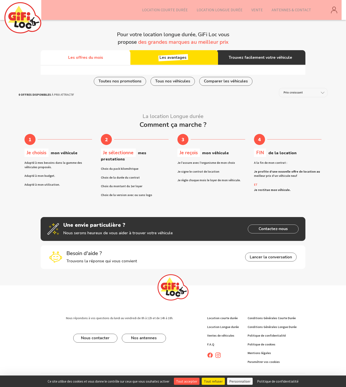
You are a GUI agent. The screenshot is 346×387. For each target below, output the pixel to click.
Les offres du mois (86, 58)
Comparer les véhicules (226, 82)
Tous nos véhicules (172, 82)
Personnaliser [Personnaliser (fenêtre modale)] (239, 381)
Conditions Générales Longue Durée (272, 327)
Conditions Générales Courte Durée (272, 318)
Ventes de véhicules (220, 335)
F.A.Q (210, 344)
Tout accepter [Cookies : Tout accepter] (186, 381)
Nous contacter (95, 338)
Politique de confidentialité (267, 335)
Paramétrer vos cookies (264, 362)
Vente (261, 10)
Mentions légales (259, 353)
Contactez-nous (271, 230)
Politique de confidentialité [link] (278, 381)
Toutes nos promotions (119, 82)
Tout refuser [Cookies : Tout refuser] (213, 381)
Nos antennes (144, 338)
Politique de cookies (261, 344)
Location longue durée (226, 10)
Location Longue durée (223, 327)
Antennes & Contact (293, 10)
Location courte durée (176, 10)
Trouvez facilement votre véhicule (259, 58)
